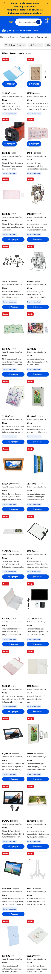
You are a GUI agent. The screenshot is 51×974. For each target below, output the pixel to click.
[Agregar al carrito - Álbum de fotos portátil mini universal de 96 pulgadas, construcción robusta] (13, 644)
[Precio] (35, 45)
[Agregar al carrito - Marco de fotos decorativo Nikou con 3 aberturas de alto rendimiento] (9, 143)
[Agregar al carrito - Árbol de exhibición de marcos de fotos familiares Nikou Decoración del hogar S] (13, 307)
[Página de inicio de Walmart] (11, 22)
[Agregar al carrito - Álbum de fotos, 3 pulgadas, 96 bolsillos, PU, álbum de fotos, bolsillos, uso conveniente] (38, 576)
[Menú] (4, 22)
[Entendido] (48, 3)
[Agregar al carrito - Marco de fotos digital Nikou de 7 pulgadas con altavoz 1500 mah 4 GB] (38, 779)
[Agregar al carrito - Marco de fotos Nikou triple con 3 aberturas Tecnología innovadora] (13, 239)
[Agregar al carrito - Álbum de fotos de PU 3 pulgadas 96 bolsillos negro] (38, 711)
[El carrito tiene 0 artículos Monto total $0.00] (47, 21)
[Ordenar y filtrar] (15, 45)
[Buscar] (28, 22)
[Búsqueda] (38, 22)
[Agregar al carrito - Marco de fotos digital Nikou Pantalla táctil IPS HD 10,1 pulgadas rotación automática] (13, 846)
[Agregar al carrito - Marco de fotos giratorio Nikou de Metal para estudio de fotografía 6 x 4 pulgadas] (38, 307)
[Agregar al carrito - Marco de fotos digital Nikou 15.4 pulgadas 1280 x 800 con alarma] (38, 374)
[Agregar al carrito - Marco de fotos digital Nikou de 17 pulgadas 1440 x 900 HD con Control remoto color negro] (38, 644)
